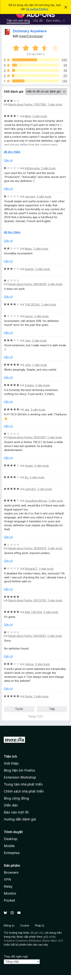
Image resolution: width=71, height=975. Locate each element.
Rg (26, 477)
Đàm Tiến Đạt (33, 612)
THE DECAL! (32, 304)
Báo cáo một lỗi (16, 812)
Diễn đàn (11, 805)
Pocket (9, 900)
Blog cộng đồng (16, 798)
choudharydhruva (36, 500)
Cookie (24, 925)
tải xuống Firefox (37, 9)
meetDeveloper (31, 36)
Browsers (11, 872)
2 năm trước (55, 104)
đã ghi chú (36, 932)
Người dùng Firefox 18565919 (27, 548)
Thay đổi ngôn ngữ (16, 956)
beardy (29, 269)
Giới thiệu (11, 763)
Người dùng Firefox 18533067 (27, 635)
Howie (29, 465)
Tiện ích (10, 756)
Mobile (9, 846)
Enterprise (12, 853)
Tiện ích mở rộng (18, 20)
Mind (28, 116)
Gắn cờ (8, 160)
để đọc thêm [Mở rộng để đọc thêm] (12, 151)
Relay (8, 886)
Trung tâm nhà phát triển (23, 784)
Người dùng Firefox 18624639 (27, 284)
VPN (7, 879)
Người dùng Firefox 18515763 (27, 600)
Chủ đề (38, 20)
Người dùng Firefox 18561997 (27, 437)
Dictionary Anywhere (30, 31)
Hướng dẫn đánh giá (20, 819)
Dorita (28, 696)
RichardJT (31, 568)
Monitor (10, 893)
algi (27, 409)
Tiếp (52, 709)
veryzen (30, 196)
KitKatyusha (32, 168)
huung (29, 316)
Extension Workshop (20, 777)
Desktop (10, 839)
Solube (29, 385)
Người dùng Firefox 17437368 (27, 104)
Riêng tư (9, 925)
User (27, 340)
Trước (19, 709)
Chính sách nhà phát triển (24, 791)
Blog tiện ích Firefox (19, 770)
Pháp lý (39, 925)
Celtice (29, 664)
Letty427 (30, 489)
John (28, 364)
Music (28, 248)
